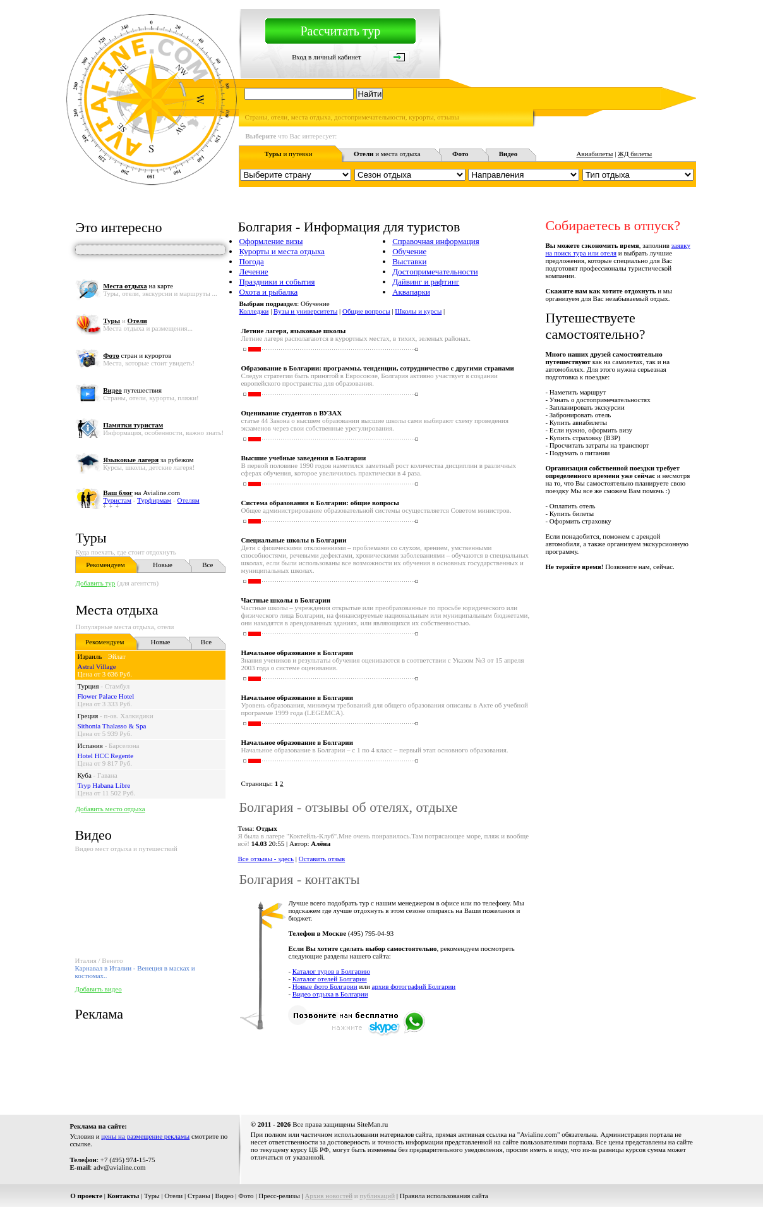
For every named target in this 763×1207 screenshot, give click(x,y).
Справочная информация (435, 241)
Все (207, 564)
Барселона (124, 745)
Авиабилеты (594, 153)
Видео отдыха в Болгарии (330, 994)
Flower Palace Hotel (105, 696)
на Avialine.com (141, 492)
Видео (224, 1195)
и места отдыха (387, 153)
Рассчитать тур (340, 31)
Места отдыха (116, 610)
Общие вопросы (366, 311)
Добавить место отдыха (110, 808)
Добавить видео (98, 989)
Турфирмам (154, 500)
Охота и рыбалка (268, 292)
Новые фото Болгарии (324, 986)
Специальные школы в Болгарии (293, 540)
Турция (88, 686)
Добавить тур (95, 583)
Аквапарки (411, 292)
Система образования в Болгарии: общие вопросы (320, 502)
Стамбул (117, 686)
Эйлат (117, 656)
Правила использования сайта (444, 1195)
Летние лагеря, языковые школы (293, 330)
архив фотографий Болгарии (414, 986)
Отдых (266, 828)
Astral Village (96, 666)
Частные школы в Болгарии (285, 600)
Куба (84, 775)
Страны (199, 1195)
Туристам (117, 500)
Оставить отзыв (322, 858)
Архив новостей (329, 1195)
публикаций (377, 1195)
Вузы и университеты (305, 311)
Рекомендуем (105, 564)
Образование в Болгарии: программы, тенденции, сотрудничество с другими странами (377, 368)
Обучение (409, 251)
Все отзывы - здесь (265, 858)
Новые (162, 564)
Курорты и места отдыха (282, 251)
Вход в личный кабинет (326, 57)
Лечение (253, 271)
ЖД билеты (635, 153)
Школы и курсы (418, 311)
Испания (89, 745)
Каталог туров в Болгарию (331, 971)
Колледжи (253, 311)
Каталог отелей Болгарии (329, 979)
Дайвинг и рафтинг (425, 281)
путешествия (132, 390)
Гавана (107, 775)
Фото (245, 1195)
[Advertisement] (466, 1068)
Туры (90, 538)
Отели (173, 1195)
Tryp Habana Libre (103, 785)
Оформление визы (271, 241)
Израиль (89, 656)
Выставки (409, 261)
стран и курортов (137, 355)
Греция (87, 716)
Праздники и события (277, 281)
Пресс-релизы (279, 1195)
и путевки (289, 153)
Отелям (188, 500)
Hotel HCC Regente (105, 755)
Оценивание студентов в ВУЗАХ (291, 413)
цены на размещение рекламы (145, 1136)
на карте (138, 286)
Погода (251, 261)
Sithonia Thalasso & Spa (111, 726)
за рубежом (148, 459)
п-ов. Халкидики (128, 716)
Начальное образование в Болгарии (297, 652)
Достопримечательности (435, 271)
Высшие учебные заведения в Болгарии (303, 458)
